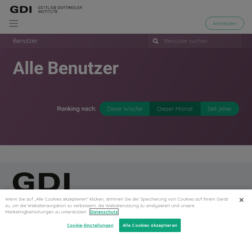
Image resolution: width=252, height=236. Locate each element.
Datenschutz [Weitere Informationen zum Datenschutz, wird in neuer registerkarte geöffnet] (104, 216)
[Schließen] (241, 204)
